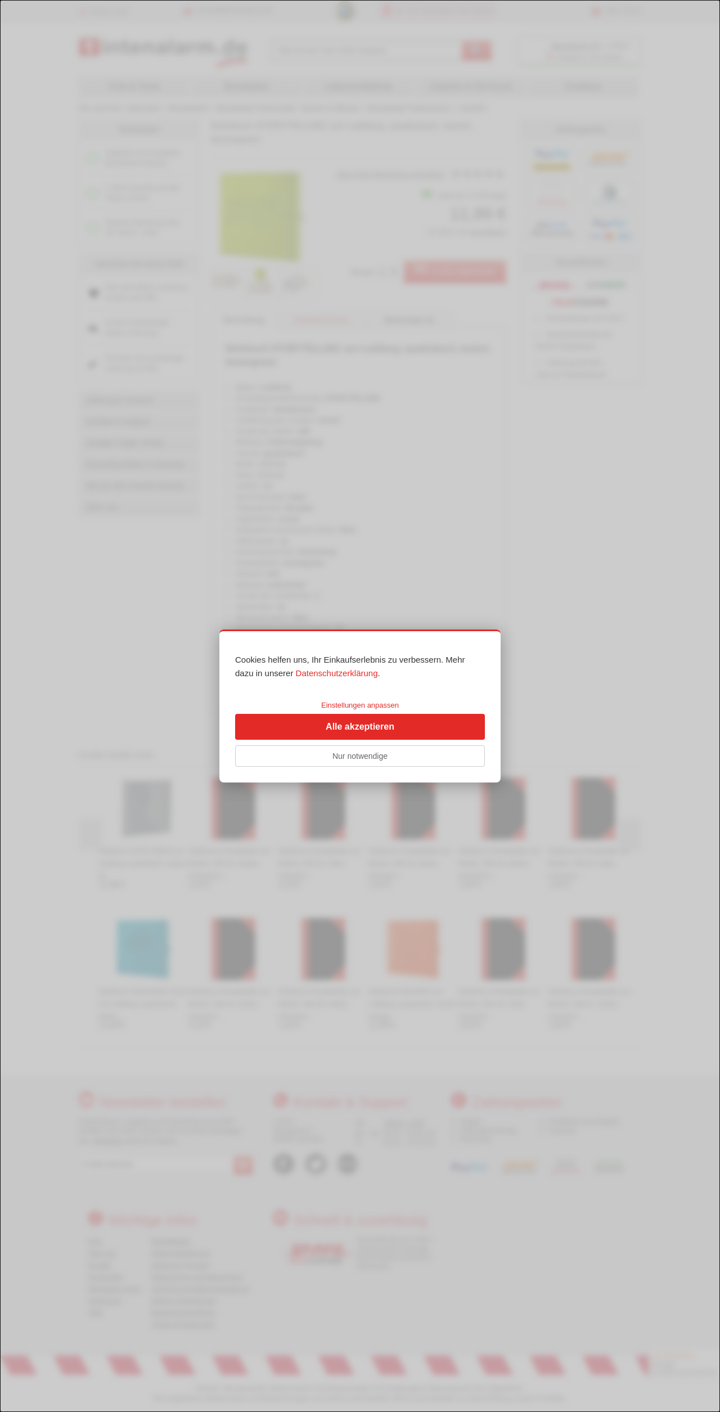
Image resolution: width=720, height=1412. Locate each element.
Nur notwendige (360, 756)
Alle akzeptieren (360, 726)
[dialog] (360, 706)
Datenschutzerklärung (337, 673)
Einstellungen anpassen (360, 705)
